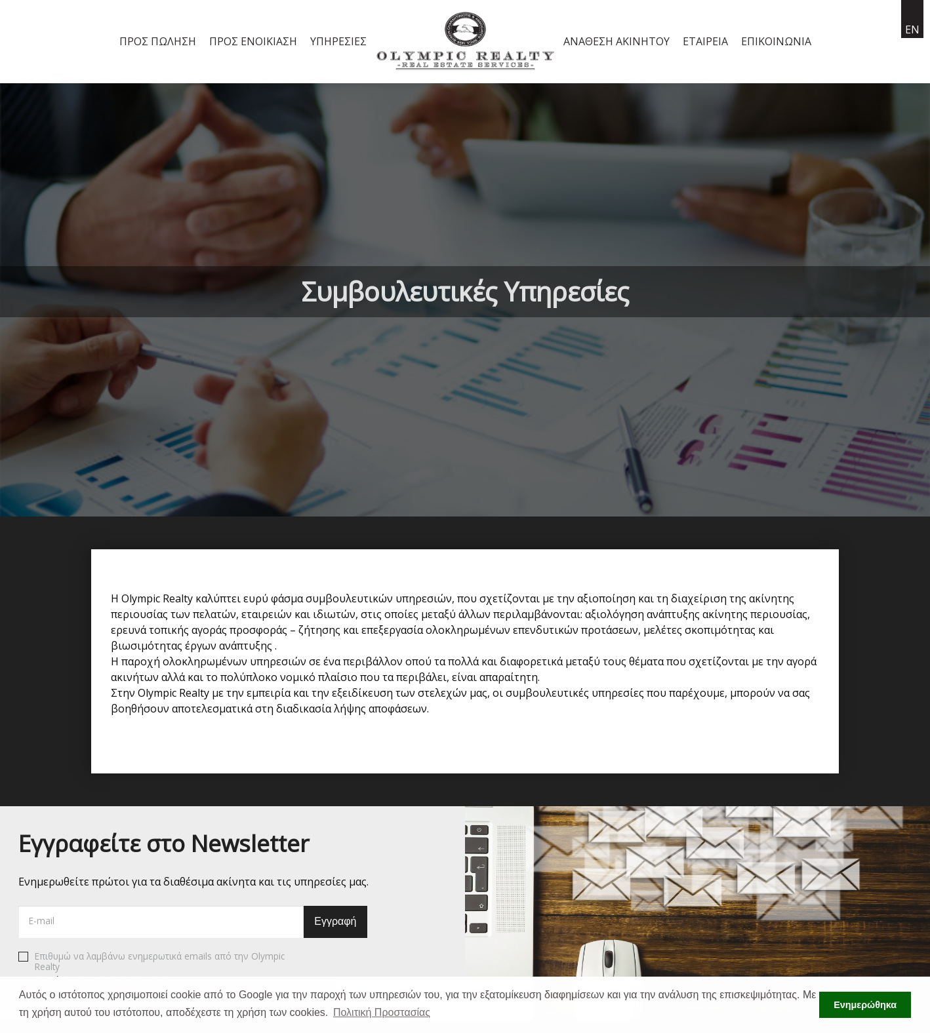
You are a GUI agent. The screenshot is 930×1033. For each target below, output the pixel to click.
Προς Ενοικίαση (253, 41)
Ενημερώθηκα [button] (865, 1005)
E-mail (41, 920)
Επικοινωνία (776, 41)
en (912, 29)
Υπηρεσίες (338, 41)
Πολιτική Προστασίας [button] (381, 1012)
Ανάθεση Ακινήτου (616, 41)
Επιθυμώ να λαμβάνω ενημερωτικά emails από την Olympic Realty (151, 968)
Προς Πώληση (157, 41)
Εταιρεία (705, 41)
